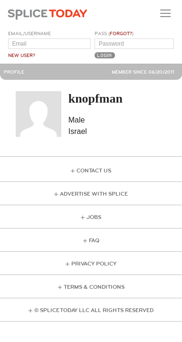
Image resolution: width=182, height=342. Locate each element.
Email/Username (29, 34)
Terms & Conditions (94, 287)
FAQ (94, 240)
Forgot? (121, 34)
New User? (21, 55)
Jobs (93, 217)
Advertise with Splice (94, 194)
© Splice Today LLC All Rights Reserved (93, 310)
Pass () (114, 34)
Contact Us (94, 170)
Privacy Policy (93, 263)
